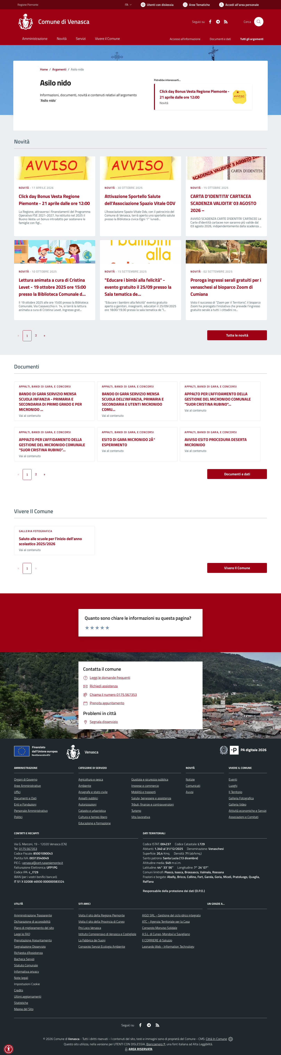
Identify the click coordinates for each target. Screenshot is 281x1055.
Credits (18, 990)
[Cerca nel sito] (258, 21)
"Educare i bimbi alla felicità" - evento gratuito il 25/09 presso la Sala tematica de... (138, 286)
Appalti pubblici (88, 798)
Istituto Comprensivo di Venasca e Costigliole (107, 934)
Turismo (136, 810)
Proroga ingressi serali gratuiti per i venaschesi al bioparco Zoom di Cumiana (225, 286)
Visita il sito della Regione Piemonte (101, 915)
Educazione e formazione (94, 823)
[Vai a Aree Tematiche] (196, 4)
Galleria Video (237, 804)
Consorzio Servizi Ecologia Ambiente (101, 946)
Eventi (233, 779)
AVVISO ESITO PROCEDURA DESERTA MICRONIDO (216, 442)
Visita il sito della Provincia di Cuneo (101, 921)
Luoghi (233, 785)
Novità (24, 188)
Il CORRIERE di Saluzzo (157, 940)
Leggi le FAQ (22, 934)
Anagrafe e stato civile (93, 792)
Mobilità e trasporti (143, 792)
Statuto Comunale (26, 965)
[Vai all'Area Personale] (238, 4)
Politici (18, 817)
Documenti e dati (237, 474)
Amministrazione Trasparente (33, 915)
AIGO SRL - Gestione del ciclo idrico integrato (171, 915)
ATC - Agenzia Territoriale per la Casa (166, 921)
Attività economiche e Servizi (247, 810)
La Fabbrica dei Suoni (91, 940)
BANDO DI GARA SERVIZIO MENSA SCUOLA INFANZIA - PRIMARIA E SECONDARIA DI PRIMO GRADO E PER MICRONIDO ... (50, 401)
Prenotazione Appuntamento (33, 940)
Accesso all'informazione (185, 39)
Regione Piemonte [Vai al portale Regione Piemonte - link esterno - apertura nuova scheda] (28, 5)
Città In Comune (216, 1038)
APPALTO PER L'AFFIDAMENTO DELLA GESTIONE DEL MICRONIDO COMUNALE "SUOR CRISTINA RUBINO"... (218, 399)
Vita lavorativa (140, 817)
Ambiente (84, 785)
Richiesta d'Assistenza (28, 952)
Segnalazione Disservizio (30, 946)
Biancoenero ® (155, 1044)
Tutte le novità (237, 335)
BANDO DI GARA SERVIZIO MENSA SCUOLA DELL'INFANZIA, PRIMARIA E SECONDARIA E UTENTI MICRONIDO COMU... (133, 401)
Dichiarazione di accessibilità (32, 921)
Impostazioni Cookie (27, 984)
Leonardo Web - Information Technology (168, 946)
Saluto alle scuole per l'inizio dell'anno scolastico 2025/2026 (50, 541)
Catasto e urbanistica (92, 810)
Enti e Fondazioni (25, 804)
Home (44, 69)
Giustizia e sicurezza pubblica (149, 779)
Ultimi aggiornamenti (27, 996)
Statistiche (21, 1002)
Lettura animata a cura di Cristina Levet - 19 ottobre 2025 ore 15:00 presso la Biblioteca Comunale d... (52, 286)
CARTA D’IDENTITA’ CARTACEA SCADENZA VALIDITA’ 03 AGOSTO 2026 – (223, 203)
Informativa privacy (26, 971)
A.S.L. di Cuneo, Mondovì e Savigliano (166, 934)
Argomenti (59, 69)
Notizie (190, 779)
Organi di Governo (25, 779)
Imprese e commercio (145, 785)
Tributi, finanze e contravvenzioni (152, 804)
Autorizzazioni (87, 804)
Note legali (21, 977)
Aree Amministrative (27, 785)
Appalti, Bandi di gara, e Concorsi (45, 386)
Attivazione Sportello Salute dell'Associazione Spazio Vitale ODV (140, 200)
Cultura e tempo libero (92, 817)
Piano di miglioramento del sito (34, 927)
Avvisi (189, 792)
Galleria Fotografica (35, 531)
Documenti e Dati (25, 798)
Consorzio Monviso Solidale (159, 927)
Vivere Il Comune (237, 568)
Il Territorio (235, 792)
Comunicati (193, 785)
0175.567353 (28, 848)
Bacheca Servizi (24, 959)
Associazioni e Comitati (243, 817)
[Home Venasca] (53, 22)
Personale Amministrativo (31, 810)
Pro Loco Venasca (89, 927)
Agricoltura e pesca (90, 779)
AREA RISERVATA (138, 1049)
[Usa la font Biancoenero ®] (157, 4)
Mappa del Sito (23, 1009)
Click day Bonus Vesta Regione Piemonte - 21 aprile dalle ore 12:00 (194, 94)
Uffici (17, 792)
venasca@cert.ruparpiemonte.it (42, 862)
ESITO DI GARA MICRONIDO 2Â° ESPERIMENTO (128, 442)
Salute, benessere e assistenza (151, 798)
